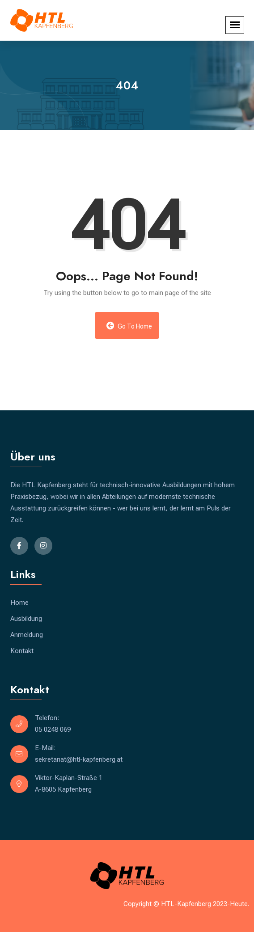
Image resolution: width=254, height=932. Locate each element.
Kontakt (22, 651)
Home (19, 603)
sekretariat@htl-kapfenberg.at (79, 759)
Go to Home (129, 325)
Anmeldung (26, 635)
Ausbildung (26, 619)
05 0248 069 (53, 729)
